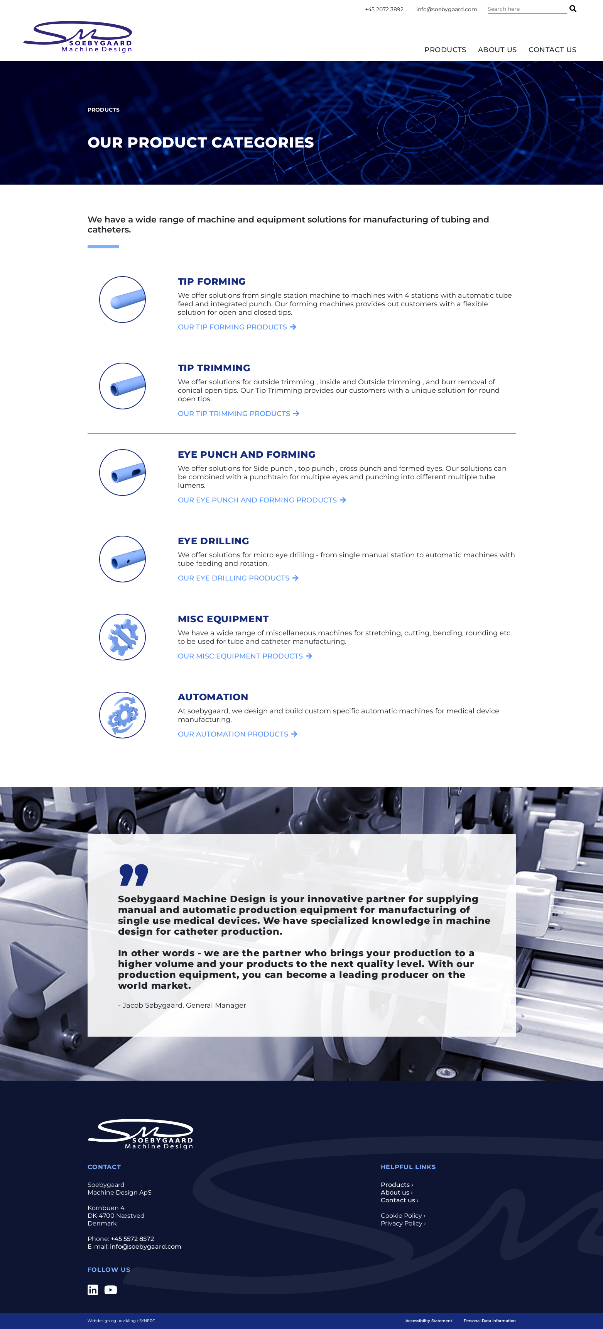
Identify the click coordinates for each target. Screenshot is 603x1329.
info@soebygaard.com (446, 9)
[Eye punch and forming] (262, 500)
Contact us (553, 50)
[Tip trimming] (238, 413)
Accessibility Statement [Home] (428, 1320)
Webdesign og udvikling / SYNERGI (122, 1320)
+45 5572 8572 (132, 1238)
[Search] (572, 8)
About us (497, 50)
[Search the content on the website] (527, 9)
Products (445, 50)
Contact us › (400, 1200)
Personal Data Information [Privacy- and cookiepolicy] (490, 1320)
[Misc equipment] (245, 656)
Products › (397, 1184)
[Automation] (237, 734)
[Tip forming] (237, 326)
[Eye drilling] (238, 578)
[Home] (77, 37)
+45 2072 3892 (384, 9)
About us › (397, 1192)
